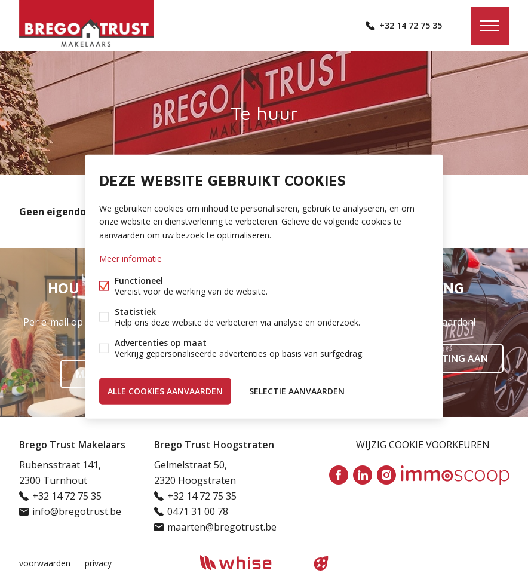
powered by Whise (250, 562)
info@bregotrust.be (76, 511)
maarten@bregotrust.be (222, 527)
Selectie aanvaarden (297, 390)
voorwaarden (44, 563)
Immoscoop (455, 475)
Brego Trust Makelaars (72, 444)
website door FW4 (321, 563)
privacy (98, 563)
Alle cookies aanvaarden (165, 390)
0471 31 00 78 (197, 511)
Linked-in (362, 475)
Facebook (338, 475)
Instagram (386, 475)
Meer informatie (130, 257)
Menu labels (490, 26)
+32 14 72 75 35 (410, 25)
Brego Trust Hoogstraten (214, 444)
